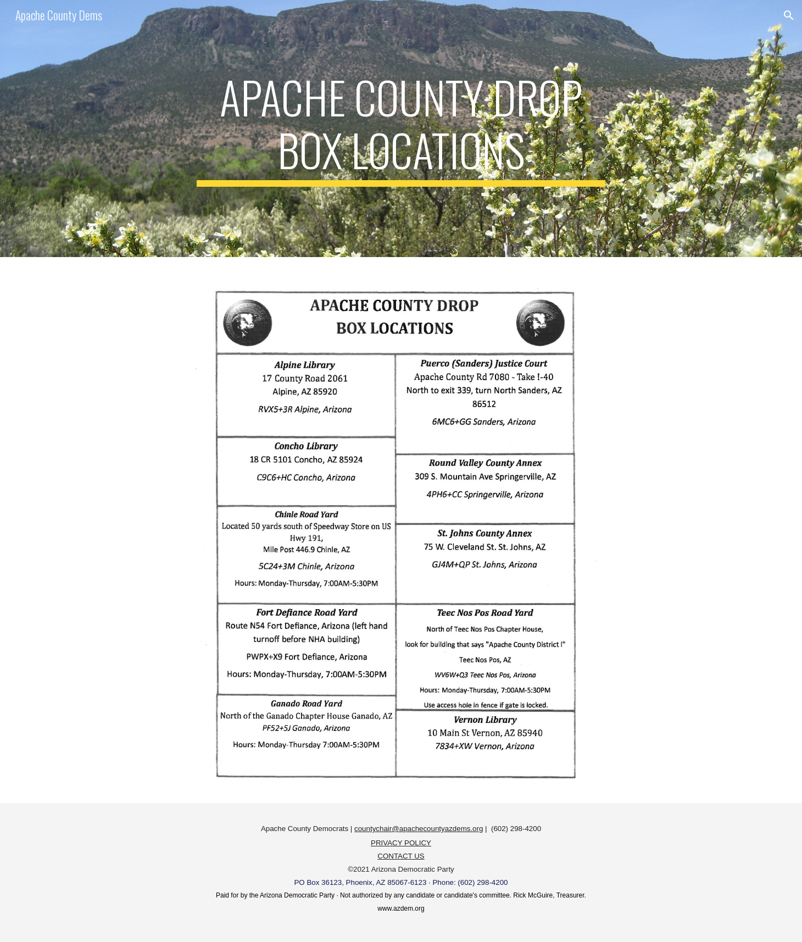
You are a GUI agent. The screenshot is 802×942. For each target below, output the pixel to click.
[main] (401, 128)
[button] (789, 15)
